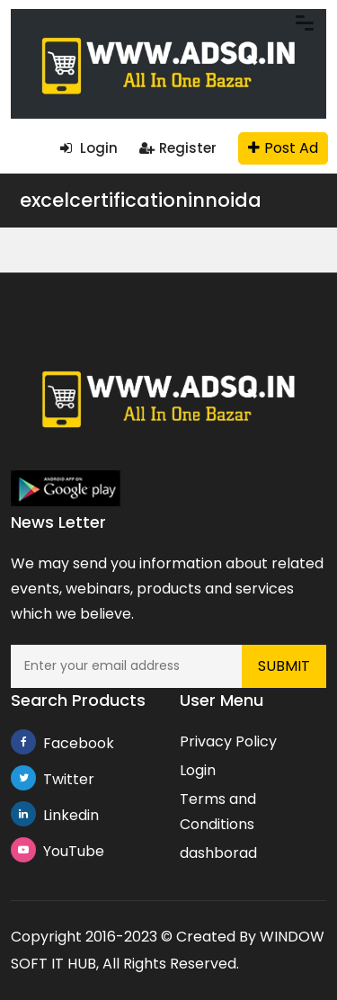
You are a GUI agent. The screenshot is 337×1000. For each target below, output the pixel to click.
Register (178, 147)
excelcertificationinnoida (141, 200)
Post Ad (283, 148)
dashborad (218, 853)
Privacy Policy (228, 741)
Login (89, 147)
